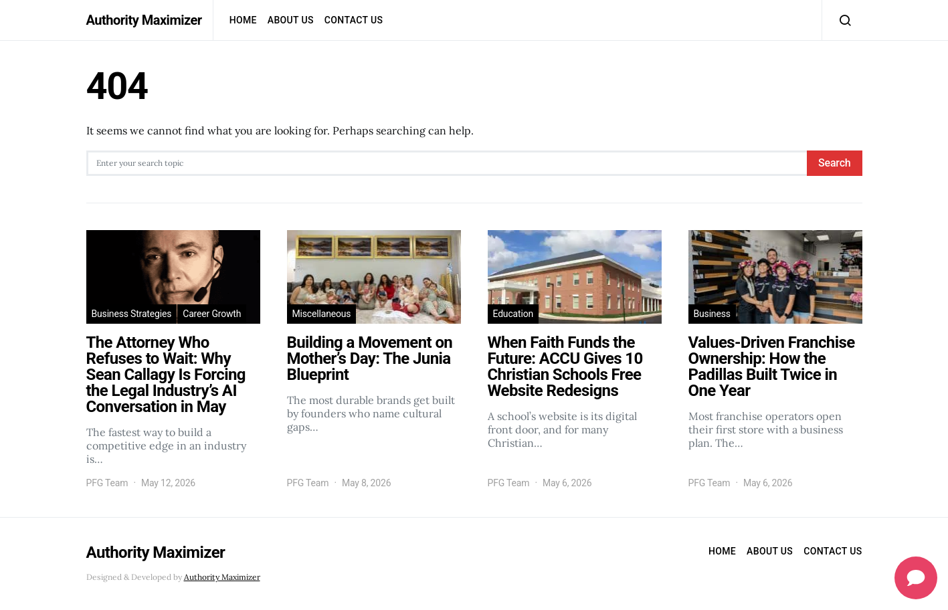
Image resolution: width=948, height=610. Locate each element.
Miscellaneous (321, 313)
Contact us (353, 20)
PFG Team (107, 483)
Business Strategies (132, 313)
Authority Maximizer (144, 20)
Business (712, 313)
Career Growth (212, 313)
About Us (291, 20)
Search (834, 163)
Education (513, 313)
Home (243, 20)
